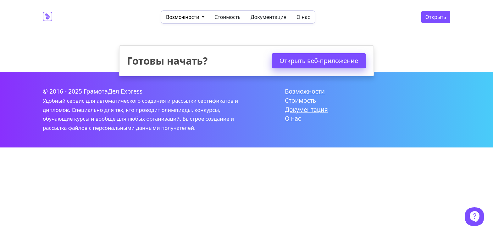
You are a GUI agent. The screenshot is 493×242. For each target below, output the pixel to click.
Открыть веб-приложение (319, 60)
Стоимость (227, 17)
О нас (303, 17)
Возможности (305, 91)
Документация (268, 17)
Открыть (435, 17)
